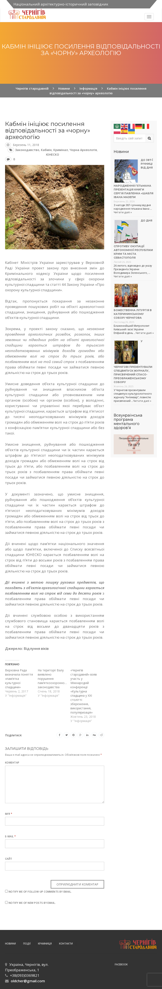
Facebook (121, 964)
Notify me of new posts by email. (32, 903)
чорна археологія (83, 150)
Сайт (8, 859)
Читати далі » (123, 212)
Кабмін (46, 150)
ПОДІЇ (27, 943)
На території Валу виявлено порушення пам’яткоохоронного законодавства (53, 678)
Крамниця (45, 943)
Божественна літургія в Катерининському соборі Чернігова (133, 314)
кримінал (60, 150)
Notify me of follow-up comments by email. (40, 891)
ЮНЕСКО (52, 154)
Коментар (12, 762)
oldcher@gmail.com (28, 980)
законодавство (27, 150)
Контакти (66, 943)
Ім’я (8, 814)
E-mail (10, 836)
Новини (10, 943)
